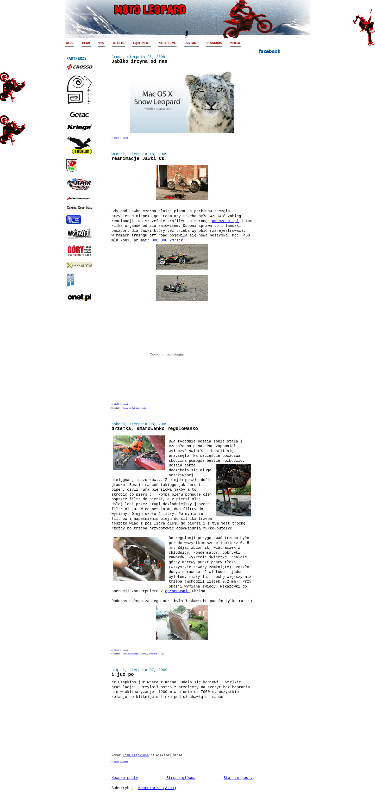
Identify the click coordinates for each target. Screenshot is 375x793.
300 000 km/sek (167, 240)
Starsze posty (238, 778)
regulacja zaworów (137, 654)
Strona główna (181, 778)
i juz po (122, 674)
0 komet (124, 138)
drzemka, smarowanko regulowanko (154, 428)
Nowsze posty (124, 778)
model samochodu (137, 408)
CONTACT (191, 43)
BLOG (69, 43)
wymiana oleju (156, 654)
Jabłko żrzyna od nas (139, 61)
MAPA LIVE (167, 43)
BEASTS (118, 43)
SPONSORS (214, 43)
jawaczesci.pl (224, 221)
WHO (101, 43)
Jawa (125, 408)
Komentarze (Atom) (157, 788)
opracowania (177, 591)
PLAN (86, 43)
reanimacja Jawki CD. (139, 158)
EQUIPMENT (141, 43)
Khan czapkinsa (136, 755)
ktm (124, 654)
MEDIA (235, 43)
